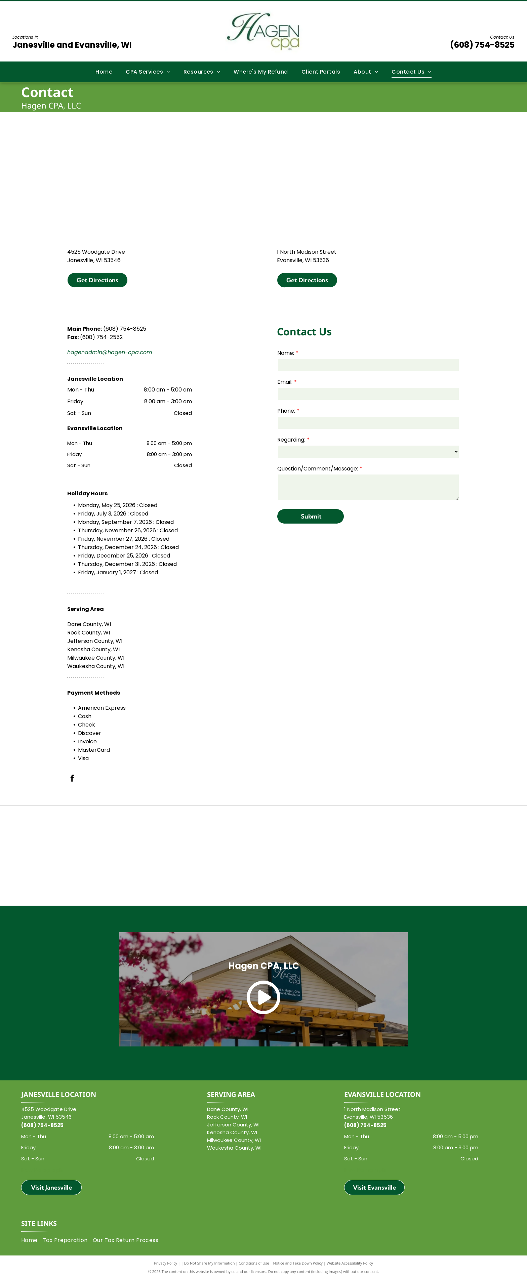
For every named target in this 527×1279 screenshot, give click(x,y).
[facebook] (72, 779)
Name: (285, 353)
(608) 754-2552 (101, 337)
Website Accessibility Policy (350, 1263)
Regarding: (291, 440)
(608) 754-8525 (482, 44)
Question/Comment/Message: (317, 468)
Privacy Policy (165, 1263)
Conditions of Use (254, 1263)
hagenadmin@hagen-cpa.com (109, 352)
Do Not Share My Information (209, 1263)
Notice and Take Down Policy (298, 1263)
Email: (284, 382)
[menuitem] (104, 71)
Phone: (286, 411)
